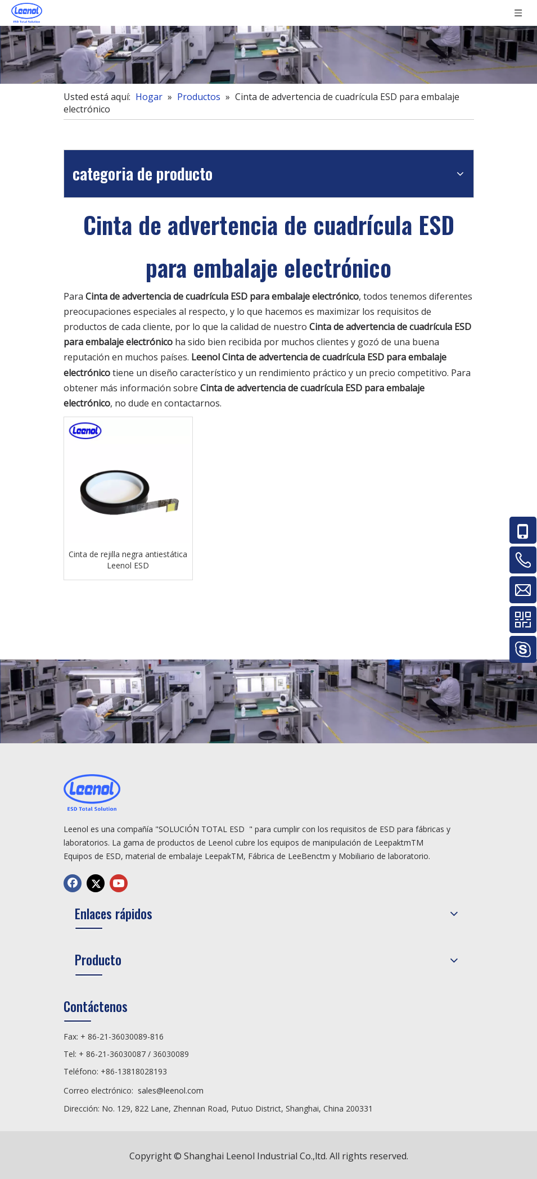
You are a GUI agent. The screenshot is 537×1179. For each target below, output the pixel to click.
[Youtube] (119, 883)
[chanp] (268, 42)
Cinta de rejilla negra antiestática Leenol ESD (128, 560)
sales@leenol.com (171, 1090)
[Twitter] (96, 883)
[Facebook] (73, 883)
